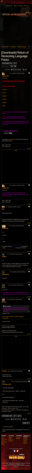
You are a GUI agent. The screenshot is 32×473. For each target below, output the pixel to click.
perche (4, 302)
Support (25, 438)
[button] (12, 70)
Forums (3, 438)
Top (29, 148)
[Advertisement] (16, 34)
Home (2, 437)
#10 (13, 381)
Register (10, 437)
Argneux (4, 371)
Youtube (25, 442)
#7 (9, 285)
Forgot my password (11, 440)
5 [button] (20, 69)
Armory (3, 441)
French (4, 92)
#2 (10, 185)
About (2, 443)
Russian (4, 99)
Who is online (8, 426)
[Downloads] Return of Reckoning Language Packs (14, 56)
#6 (11, 271)
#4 (10, 225)
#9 (8, 371)
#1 (10, 73)
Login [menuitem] (26, 5)
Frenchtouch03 (6, 384)
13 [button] (23, 69)
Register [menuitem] (21, 5)
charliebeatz (5, 274)
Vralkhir (4, 256)
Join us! (3, 444)
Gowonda (18, 437)
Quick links (10, 5)
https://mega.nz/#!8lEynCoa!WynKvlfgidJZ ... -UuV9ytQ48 (13, 317)
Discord (25, 443)
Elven (3, 287)
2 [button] (15, 69)
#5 (8, 254)
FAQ (16, 5)
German (4, 89)
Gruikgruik (5, 228)
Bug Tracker (4, 442)
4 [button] (18, 69)
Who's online (4, 439)
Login (10, 438)
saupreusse (5, 76)
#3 (6, 206)
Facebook (25, 439)
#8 (8, 299)
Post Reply (6, 63)
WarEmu (18, 438)
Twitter (24, 441)
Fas (3, 209)
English (4, 102)
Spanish (4, 96)
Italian (3, 105)
